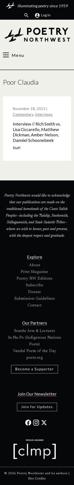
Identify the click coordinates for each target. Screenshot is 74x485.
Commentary (23, 114)
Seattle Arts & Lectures (34, 331)
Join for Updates (37, 407)
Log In (43, 15)
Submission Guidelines (34, 299)
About (34, 265)
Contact (35, 305)
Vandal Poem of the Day (34, 351)
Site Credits (37, 478)
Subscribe (34, 285)
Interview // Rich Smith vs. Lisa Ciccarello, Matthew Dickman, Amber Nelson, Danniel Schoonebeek (37, 132)
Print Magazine (34, 272)
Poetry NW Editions (34, 279)
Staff (17, 148)
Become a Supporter (34, 369)
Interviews (44, 114)
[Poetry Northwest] (37, 35)
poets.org (34, 358)
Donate (34, 292)
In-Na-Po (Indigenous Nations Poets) (34, 341)
